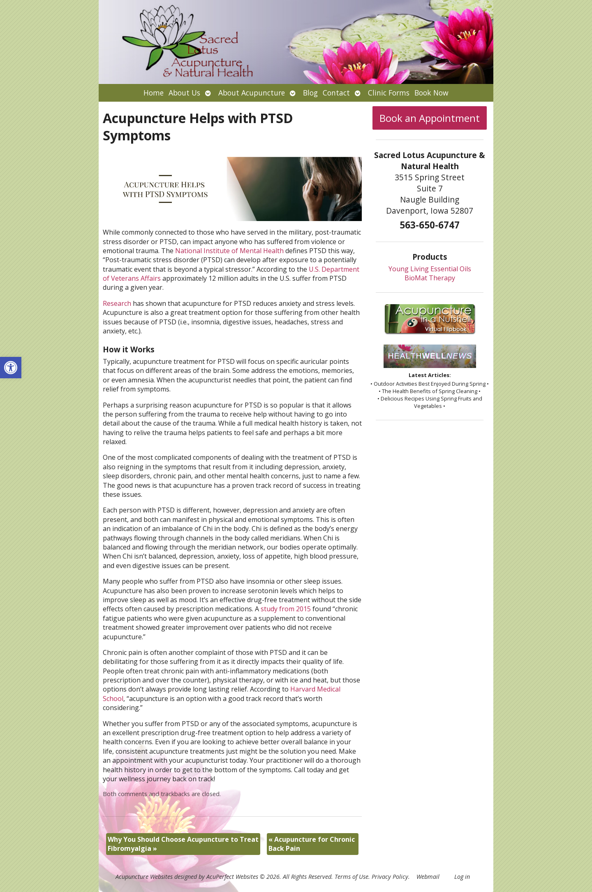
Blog (310, 93)
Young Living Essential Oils (429, 268)
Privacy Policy (390, 876)
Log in (462, 876)
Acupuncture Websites (144, 876)
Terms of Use (351, 876)
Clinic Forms (388, 93)
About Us (184, 93)
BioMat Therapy (430, 277)
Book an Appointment (429, 118)
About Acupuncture (251, 93)
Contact (336, 93)
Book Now (431, 93)
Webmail (427, 876)
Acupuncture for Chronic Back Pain (311, 844)
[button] (10, 367)
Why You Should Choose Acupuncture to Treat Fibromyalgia (183, 844)
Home (153, 93)
